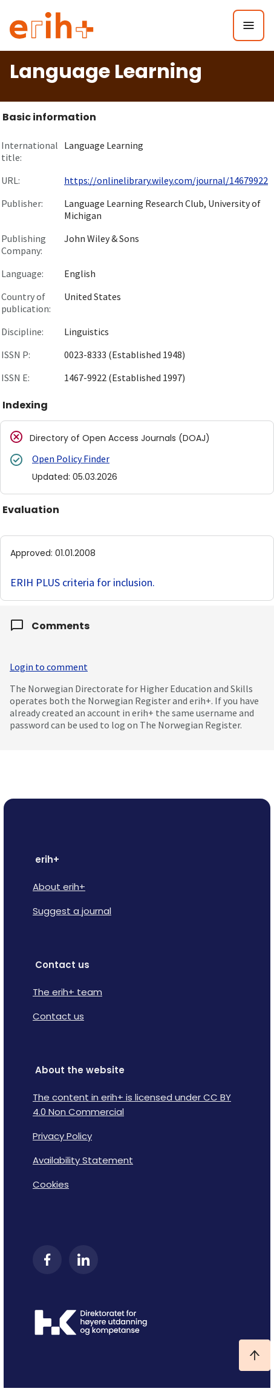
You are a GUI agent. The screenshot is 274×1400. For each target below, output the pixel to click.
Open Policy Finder (70, 459)
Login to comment (49, 667)
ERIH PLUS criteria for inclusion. (82, 582)
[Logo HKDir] (137, 1323)
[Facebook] (47, 1259)
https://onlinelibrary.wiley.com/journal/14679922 (166, 180)
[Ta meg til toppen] (254, 1355)
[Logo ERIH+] (52, 25)
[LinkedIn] (83, 1259)
